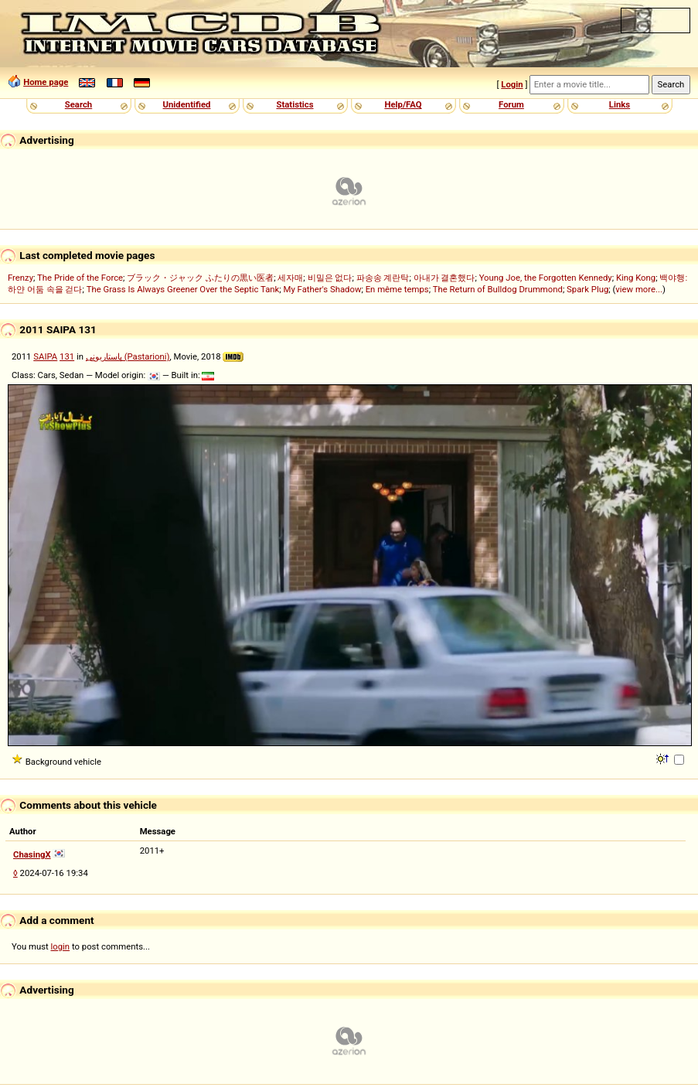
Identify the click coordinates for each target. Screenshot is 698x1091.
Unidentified (187, 104)
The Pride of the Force (80, 277)
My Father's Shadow (323, 289)
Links (619, 104)
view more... (638, 289)
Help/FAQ (402, 104)
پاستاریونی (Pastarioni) (128, 356)
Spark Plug (587, 289)
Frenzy (20, 277)
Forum (511, 104)
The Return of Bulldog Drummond (498, 289)
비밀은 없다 (330, 277)
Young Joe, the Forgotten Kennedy (545, 277)
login (60, 946)
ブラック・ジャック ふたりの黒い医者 (200, 277)
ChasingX (32, 854)
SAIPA (45, 356)
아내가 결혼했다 (444, 277)
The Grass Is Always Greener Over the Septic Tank (183, 289)
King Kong (635, 277)
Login (512, 84)
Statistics (294, 104)
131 (67, 356)
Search (78, 104)
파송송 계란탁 (383, 277)
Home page (45, 82)
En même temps (397, 289)
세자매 (290, 277)
